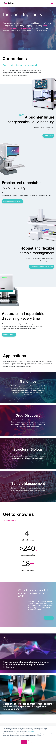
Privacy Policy (30, 731)
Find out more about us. (9, 520)
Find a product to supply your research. (20, 65)
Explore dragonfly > (8, 334)
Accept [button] (24, 742)
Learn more (49, 617)
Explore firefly (48, 135)
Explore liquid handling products (12, 201)
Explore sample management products (42, 266)
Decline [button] (31, 742)
